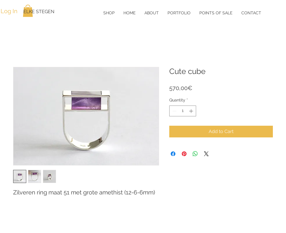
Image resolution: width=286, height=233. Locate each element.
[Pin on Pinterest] (184, 153)
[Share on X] (206, 153)
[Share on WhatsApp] (195, 153)
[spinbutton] (182, 111)
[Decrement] (173, 111)
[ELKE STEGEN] (42, 12)
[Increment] (191, 111)
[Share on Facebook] (173, 153)
